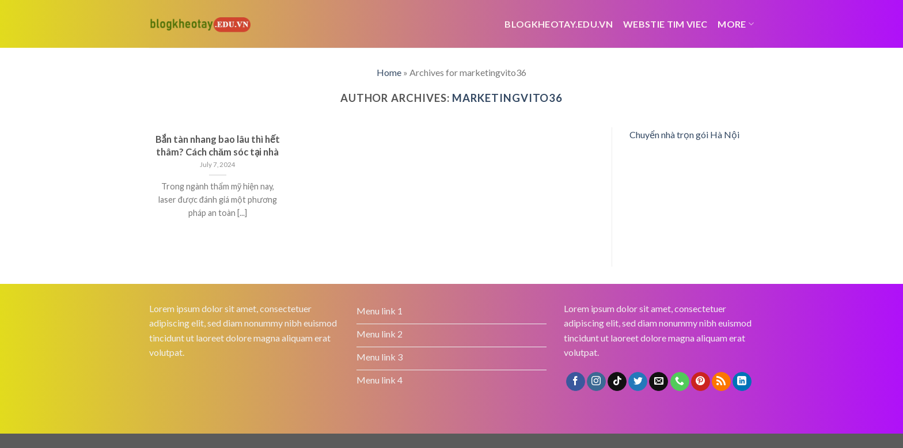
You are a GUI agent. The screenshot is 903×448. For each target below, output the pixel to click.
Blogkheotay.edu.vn (558, 23)
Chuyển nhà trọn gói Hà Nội (684, 134)
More (736, 23)
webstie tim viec (665, 23)
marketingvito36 (507, 98)
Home (389, 72)
